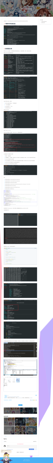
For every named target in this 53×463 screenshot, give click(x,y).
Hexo (25, 460)
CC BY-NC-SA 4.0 (19, 397)
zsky (7, 395)
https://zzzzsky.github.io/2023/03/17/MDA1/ (13, 396)
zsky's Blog (3, 1)
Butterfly (29, 460)
